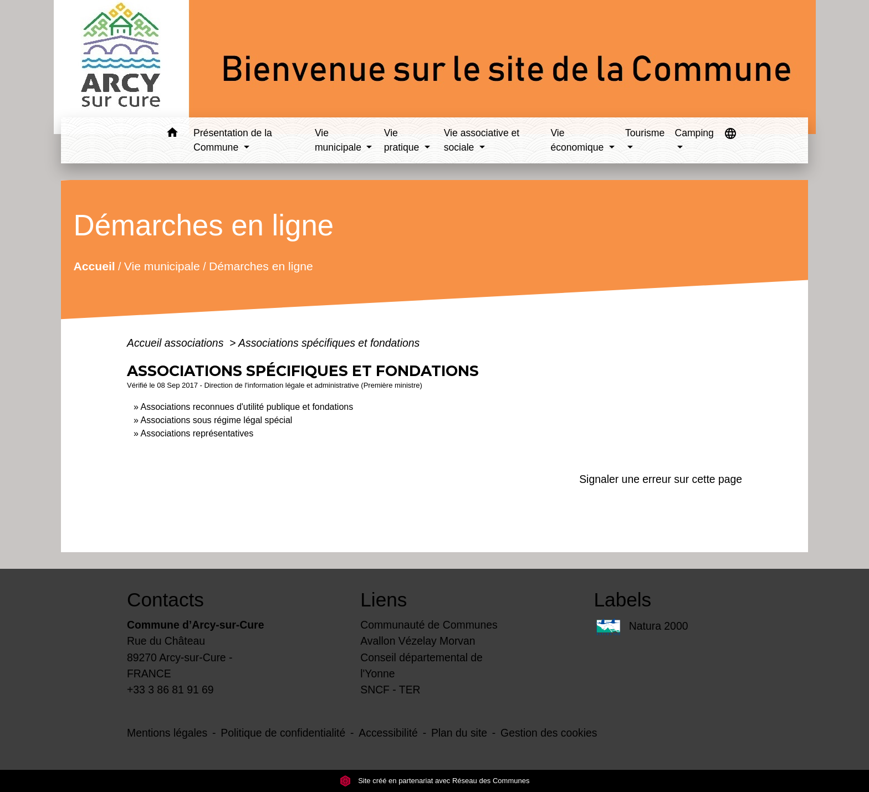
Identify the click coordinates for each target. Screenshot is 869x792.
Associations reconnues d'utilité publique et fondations (246, 407)
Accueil (94, 265)
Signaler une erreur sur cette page (660, 479)
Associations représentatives (196, 433)
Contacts (165, 599)
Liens (383, 599)
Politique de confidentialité (283, 733)
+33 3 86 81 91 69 (170, 689)
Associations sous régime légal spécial (216, 420)
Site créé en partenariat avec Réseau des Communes (435, 780)
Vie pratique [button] (403, 140)
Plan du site (459, 733)
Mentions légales (167, 733)
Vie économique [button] (578, 140)
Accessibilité (388, 733)
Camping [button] (693, 132)
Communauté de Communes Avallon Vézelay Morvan (429, 633)
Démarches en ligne (261, 265)
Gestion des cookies (548, 733)
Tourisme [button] (644, 132)
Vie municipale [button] (339, 140)
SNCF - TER (390, 689)
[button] (172, 134)
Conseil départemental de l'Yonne (421, 665)
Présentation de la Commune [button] (232, 140)
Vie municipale (162, 265)
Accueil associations (177, 343)
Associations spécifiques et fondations (329, 343)
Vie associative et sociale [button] (482, 140)
